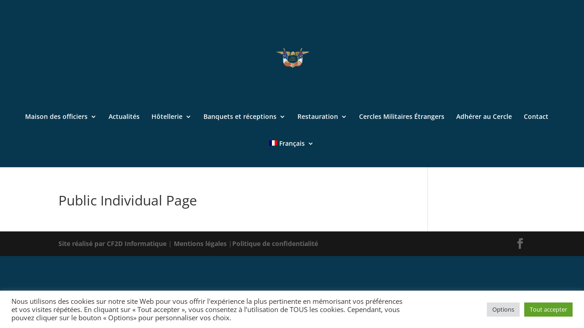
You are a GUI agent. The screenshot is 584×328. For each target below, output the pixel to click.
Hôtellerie (166, 117)
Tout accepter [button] (548, 309)
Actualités (124, 117)
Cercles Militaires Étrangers (401, 117)
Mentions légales (201, 243)
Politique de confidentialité (275, 243)
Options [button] (503, 309)
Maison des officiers (56, 117)
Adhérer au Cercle (484, 117)
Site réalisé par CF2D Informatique (113, 243)
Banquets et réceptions (239, 117)
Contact (536, 117)
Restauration (317, 117)
